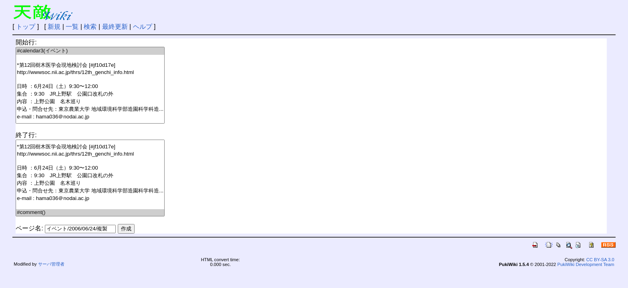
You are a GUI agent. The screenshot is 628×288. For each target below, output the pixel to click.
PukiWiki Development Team (585, 264)
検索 (90, 26)
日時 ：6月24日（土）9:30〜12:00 (90, 86)
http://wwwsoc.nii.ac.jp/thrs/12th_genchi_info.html (90, 72)
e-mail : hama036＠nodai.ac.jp (90, 117)
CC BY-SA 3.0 (600, 259)
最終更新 (115, 26)
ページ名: (29, 228)
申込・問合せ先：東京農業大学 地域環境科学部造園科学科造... (90, 109)
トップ (25, 26)
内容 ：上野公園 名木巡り (90, 102)
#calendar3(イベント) (90, 51)
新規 (54, 26)
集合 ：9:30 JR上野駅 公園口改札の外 (90, 94)
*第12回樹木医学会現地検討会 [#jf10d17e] (90, 65)
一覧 (72, 26)
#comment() (90, 212)
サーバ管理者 (51, 264)
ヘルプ (142, 26)
